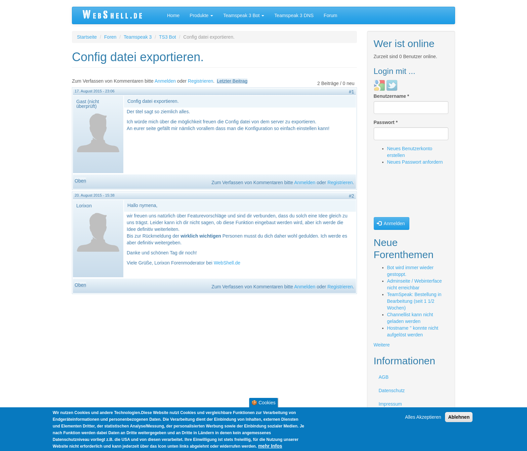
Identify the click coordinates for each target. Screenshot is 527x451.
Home (173, 15)
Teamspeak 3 (138, 37)
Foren (110, 37)
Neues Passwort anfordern (415, 162)
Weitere (382, 344)
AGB (384, 377)
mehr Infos (270, 446)
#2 (351, 196)
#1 (351, 91)
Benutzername (391, 96)
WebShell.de (227, 262)
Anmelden (165, 81)
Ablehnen (459, 417)
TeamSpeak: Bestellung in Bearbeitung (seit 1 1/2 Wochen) (414, 301)
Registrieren (200, 81)
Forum (330, 15)
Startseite (87, 37)
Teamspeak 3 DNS (294, 15)
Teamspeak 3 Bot (243, 15)
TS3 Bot (167, 37)
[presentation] (401, 193)
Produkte (201, 15)
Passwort (386, 122)
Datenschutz (392, 390)
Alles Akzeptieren (423, 417)
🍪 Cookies (263, 402)
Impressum (390, 404)
